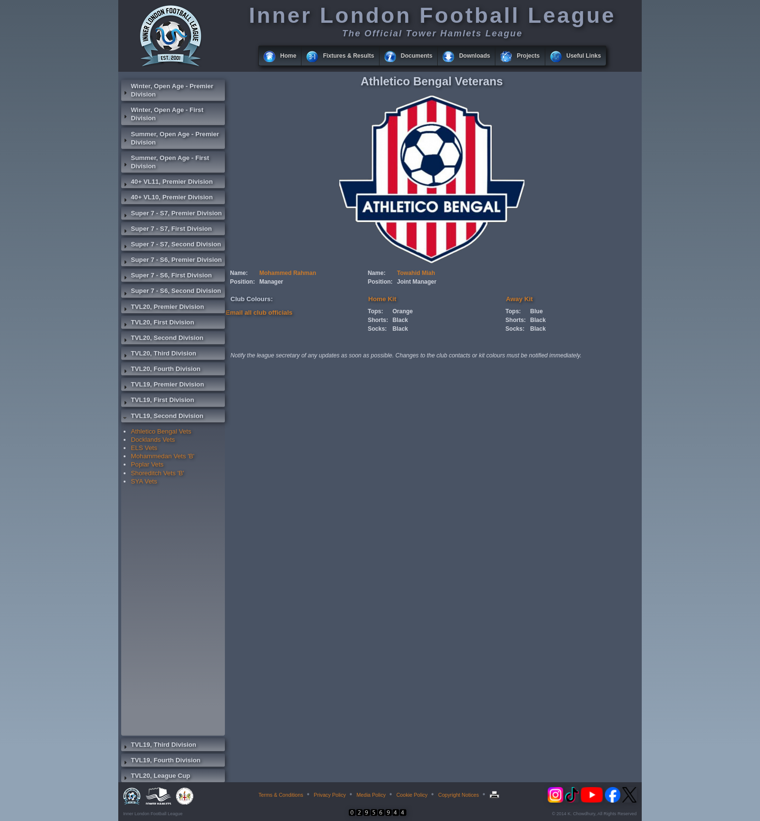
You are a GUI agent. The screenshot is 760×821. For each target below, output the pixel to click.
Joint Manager (416, 281)
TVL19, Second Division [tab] (162, 417)
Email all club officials (259, 312)
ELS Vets (144, 447)
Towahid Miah (416, 273)
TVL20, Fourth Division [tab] (161, 370)
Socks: (377, 328)
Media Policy (370, 795)
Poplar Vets (147, 464)
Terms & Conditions (280, 795)
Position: (242, 281)
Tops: (375, 311)
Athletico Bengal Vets (161, 431)
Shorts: (378, 320)
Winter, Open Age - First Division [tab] (162, 114)
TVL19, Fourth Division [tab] (161, 761)
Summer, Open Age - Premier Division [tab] (170, 138)
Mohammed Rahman (287, 273)
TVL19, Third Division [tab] (158, 746)
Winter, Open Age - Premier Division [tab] (167, 90)
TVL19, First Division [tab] (157, 401)
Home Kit (382, 299)
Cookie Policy (412, 795)
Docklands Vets (153, 439)
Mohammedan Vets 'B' (162, 456)
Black (400, 320)
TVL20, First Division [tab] (157, 323)
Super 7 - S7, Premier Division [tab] (171, 214)
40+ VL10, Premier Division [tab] (167, 198)
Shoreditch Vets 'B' (157, 473)
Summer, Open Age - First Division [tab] (165, 162)
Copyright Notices (458, 795)
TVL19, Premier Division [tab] (162, 385)
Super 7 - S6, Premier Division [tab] (171, 261)
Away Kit (519, 299)
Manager (271, 281)
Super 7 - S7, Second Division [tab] (171, 245)
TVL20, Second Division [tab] (162, 339)
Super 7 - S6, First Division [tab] (166, 276)
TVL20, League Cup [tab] (155, 777)
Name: (239, 273)
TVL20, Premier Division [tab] (162, 308)
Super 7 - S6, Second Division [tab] (171, 292)
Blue (536, 311)
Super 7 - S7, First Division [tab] (166, 230)
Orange (403, 311)
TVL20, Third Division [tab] (158, 354)
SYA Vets (144, 481)
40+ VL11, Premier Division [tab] (167, 183)
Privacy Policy (330, 795)
